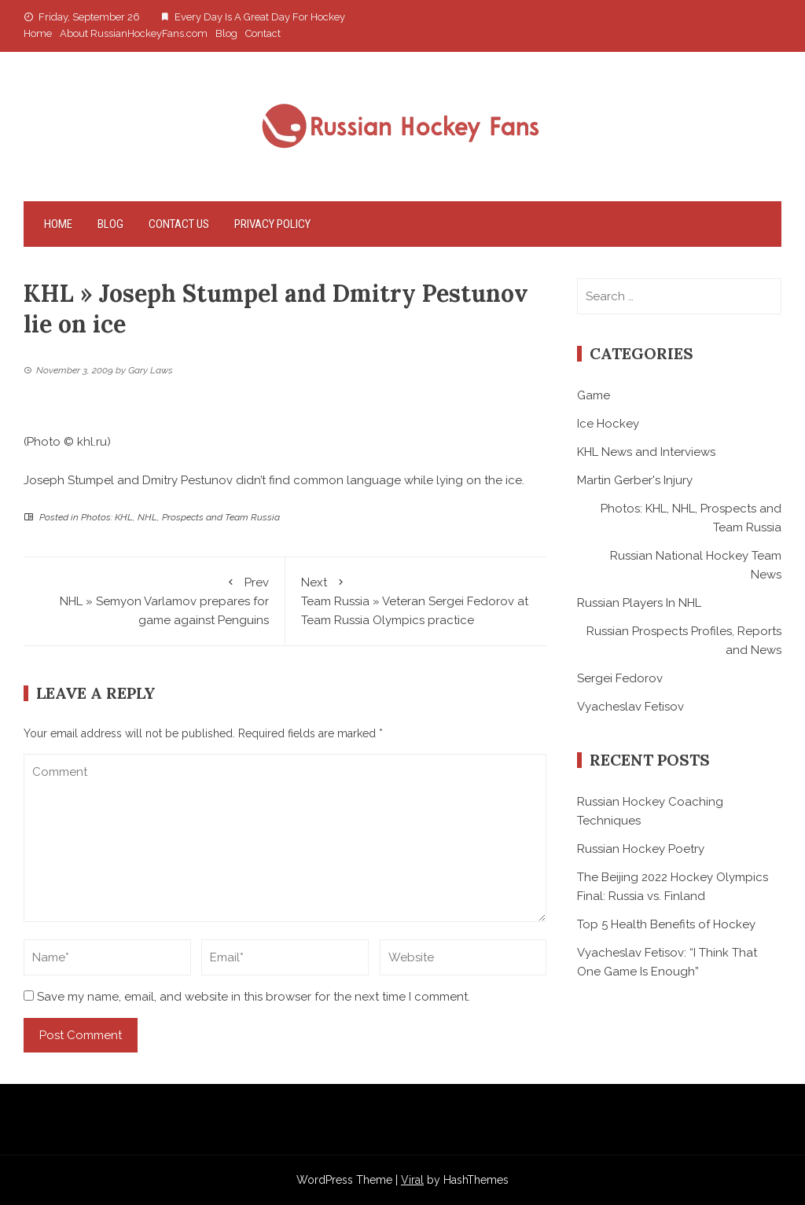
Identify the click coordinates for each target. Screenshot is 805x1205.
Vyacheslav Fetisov (630, 707)
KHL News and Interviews (646, 452)
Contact (263, 33)
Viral (412, 1180)
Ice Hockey (608, 424)
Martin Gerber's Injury (635, 480)
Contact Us (179, 224)
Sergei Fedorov (620, 678)
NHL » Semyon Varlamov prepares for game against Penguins (154, 600)
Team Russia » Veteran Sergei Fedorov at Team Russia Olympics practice (416, 600)
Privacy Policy (272, 224)
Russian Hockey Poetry (640, 849)
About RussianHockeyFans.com (134, 33)
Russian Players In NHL (639, 603)
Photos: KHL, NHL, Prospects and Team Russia (180, 517)
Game (593, 395)
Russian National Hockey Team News (695, 565)
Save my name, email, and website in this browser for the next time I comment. (253, 997)
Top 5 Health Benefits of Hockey (666, 924)
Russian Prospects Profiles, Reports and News (683, 640)
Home (38, 33)
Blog (226, 33)
